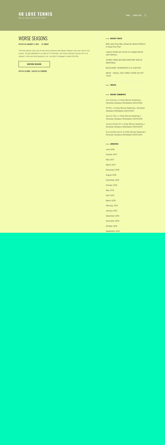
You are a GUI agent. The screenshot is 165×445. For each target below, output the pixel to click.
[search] (145, 15)
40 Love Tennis (36, 14)
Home (128, 15)
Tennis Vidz (137, 15)
